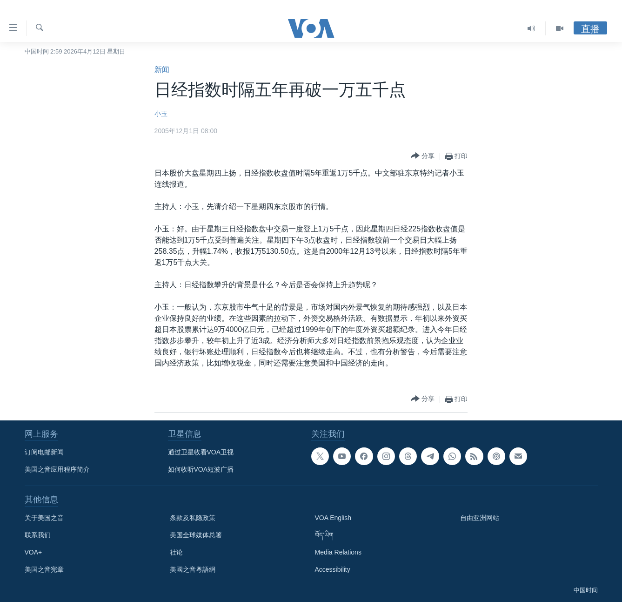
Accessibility (332, 569)
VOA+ (33, 552)
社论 (176, 552)
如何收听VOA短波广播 (201, 469)
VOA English (333, 517)
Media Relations (338, 552)
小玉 (160, 113)
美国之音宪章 (44, 569)
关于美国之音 (44, 517)
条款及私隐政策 (192, 517)
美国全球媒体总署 (196, 535)
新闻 (161, 70)
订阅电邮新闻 (44, 452)
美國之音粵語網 (192, 569)
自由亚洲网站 (479, 517)
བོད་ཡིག (324, 535)
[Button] (423, 156)
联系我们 (38, 535)
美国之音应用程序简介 (57, 469)
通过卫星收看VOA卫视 (201, 452)
